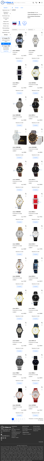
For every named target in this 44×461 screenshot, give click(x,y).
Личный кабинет (37, 428)
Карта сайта (25, 430)
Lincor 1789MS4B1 (17, 211)
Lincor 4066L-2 (32, 372)
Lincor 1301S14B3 (16, 405)
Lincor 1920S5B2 (16, 276)
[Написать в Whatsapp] (4, 437)
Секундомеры (6, 30)
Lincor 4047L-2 (32, 115)
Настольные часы (6, 19)
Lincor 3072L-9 (32, 276)
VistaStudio (41, 441)
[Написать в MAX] (2, 437)
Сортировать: (14, 29)
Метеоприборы (6, 28)
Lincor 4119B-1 (32, 50)
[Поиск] (22, 3)
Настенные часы (6, 15)
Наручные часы (6, 10)
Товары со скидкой (26, 434)
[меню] (42, 2)
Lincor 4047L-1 (16, 308)
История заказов (37, 429)
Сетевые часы (6, 23)
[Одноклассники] (8, 44)
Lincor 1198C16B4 (17, 147)
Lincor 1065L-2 (32, 308)
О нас (13, 428)
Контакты (14, 436)
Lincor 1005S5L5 (16, 179)
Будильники (6, 21)
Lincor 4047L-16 (32, 340)
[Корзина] (39, 2)
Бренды (16, 7)
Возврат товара (15, 437)
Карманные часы (6, 32)
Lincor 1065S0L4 (16, 50)
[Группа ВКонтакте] (3, 44)
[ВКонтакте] (2, 439)
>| (18, 421)
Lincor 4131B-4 (16, 340)
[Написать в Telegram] (6, 437)
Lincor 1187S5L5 (32, 405)
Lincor (22, 7)
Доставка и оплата (16, 429)
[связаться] (36, 2)
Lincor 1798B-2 (16, 372)
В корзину (19, 60)
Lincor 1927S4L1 (32, 82)
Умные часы (6, 25)
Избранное (35, 430)
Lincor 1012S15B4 (33, 147)
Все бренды (25, 428)
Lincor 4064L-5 (32, 211)
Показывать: (31, 29)
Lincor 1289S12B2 (16, 115)
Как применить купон (27, 429)
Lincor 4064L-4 (16, 82)
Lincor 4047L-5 (32, 179)
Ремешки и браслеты (7, 13)
